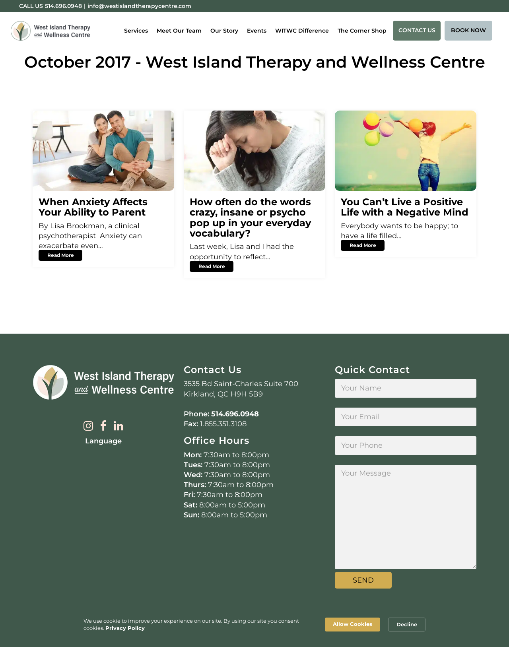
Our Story (224, 30)
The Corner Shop (362, 30)
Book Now (468, 30)
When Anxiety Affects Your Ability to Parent (93, 207)
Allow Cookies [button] (352, 624)
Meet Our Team (179, 30)
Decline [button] (406, 624)
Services (136, 30)
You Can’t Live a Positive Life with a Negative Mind (404, 207)
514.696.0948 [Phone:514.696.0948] (63, 6)
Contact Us (416, 30)
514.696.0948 (235, 414)
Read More (60, 255)
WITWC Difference (302, 30)
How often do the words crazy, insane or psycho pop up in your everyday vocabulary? (250, 217)
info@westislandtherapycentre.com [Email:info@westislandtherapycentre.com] (139, 6)
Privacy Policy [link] (125, 628)
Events (256, 30)
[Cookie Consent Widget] (254, 624)
